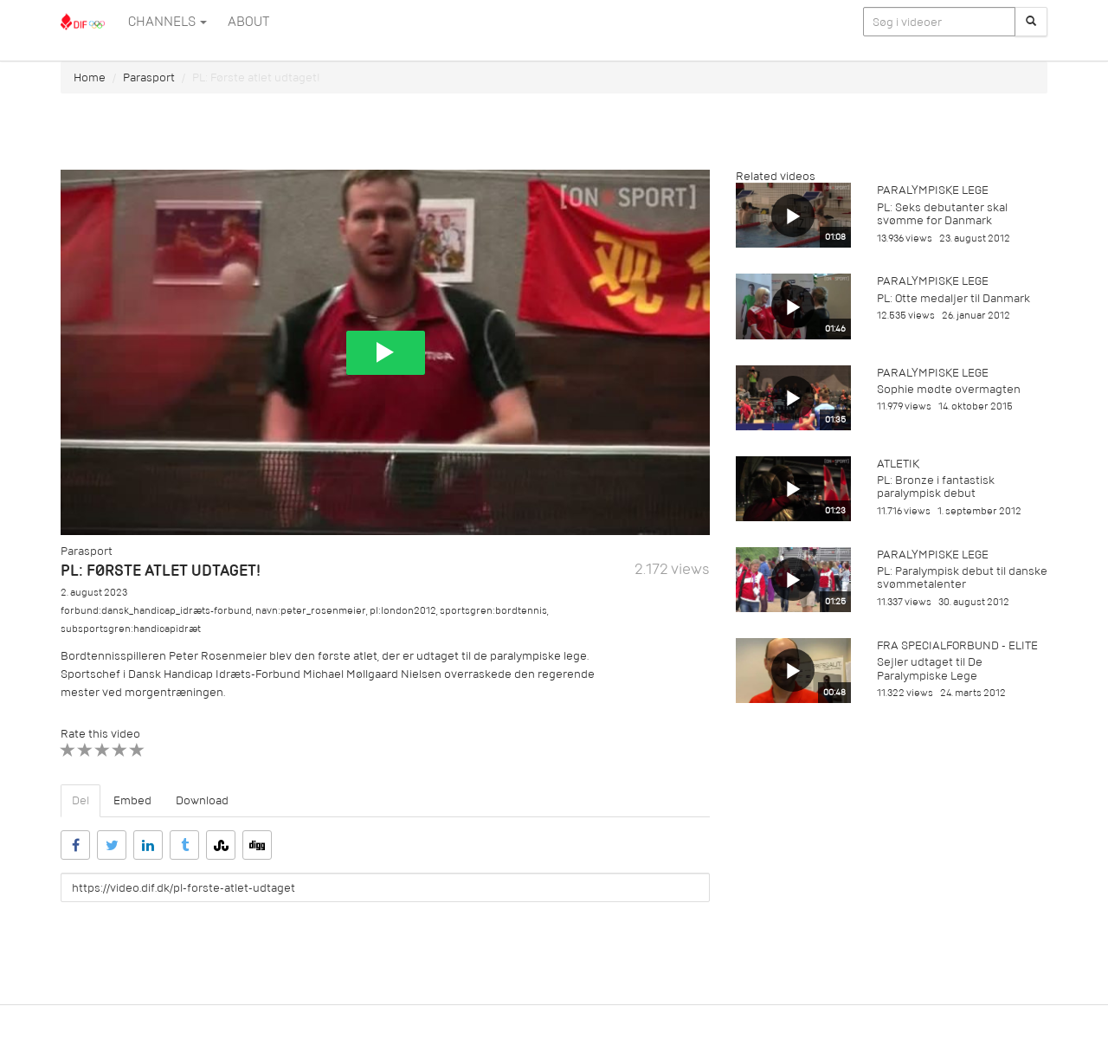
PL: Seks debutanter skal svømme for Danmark (942, 214)
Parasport (149, 77)
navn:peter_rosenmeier (310, 610)
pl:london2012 (403, 610)
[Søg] (1031, 21)
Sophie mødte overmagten (949, 389)
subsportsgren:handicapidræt (131, 629)
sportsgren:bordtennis (493, 610)
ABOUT (248, 21)
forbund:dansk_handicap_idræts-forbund (156, 610)
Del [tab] (80, 800)
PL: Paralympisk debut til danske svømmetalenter (962, 577)
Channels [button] (167, 21)
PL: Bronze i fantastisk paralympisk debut (936, 486)
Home (90, 77)
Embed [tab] (132, 800)
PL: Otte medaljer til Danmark (953, 298)
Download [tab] (202, 800)
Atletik (898, 463)
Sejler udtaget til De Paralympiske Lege (929, 668)
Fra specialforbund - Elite (957, 645)
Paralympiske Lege (933, 190)
